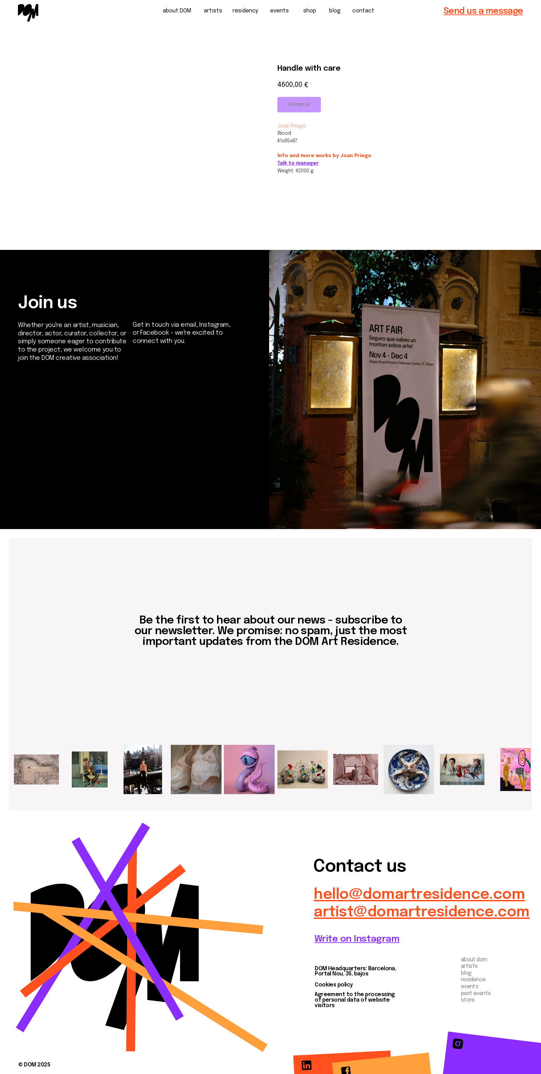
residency (245, 11)
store (468, 1000)
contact (363, 11)
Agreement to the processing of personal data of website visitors (355, 1000)
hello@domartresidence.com (419, 895)
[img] (28, 13)
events (279, 11)
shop (309, 11)
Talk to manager (298, 163)
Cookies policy (334, 985)
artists (213, 11)
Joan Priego (291, 126)
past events (476, 993)
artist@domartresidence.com (421, 912)
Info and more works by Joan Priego (324, 155)
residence (473, 980)
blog (335, 11)
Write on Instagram (357, 939)
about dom (474, 960)
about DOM (177, 11)
